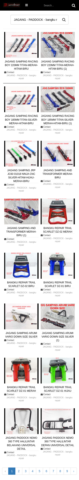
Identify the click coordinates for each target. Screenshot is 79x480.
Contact (9, 72)
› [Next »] (73, 471)
